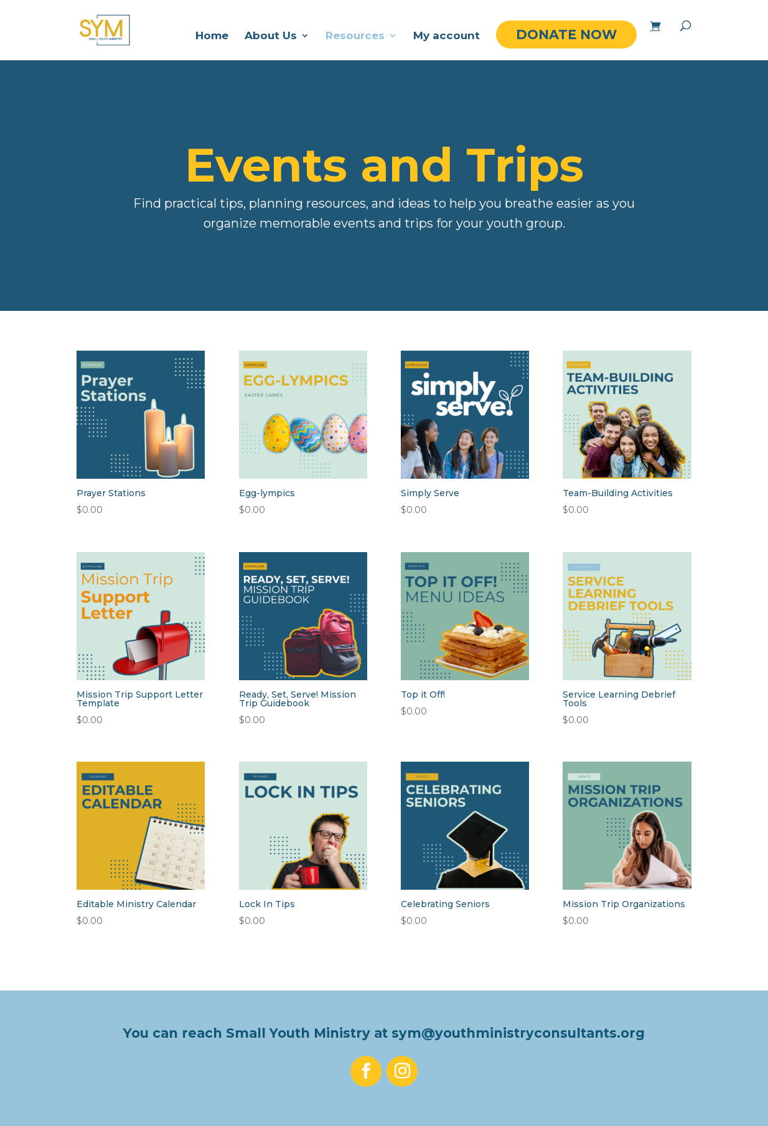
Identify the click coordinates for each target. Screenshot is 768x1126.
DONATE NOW (566, 34)
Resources (355, 36)
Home (211, 36)
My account (446, 36)
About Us (271, 36)
